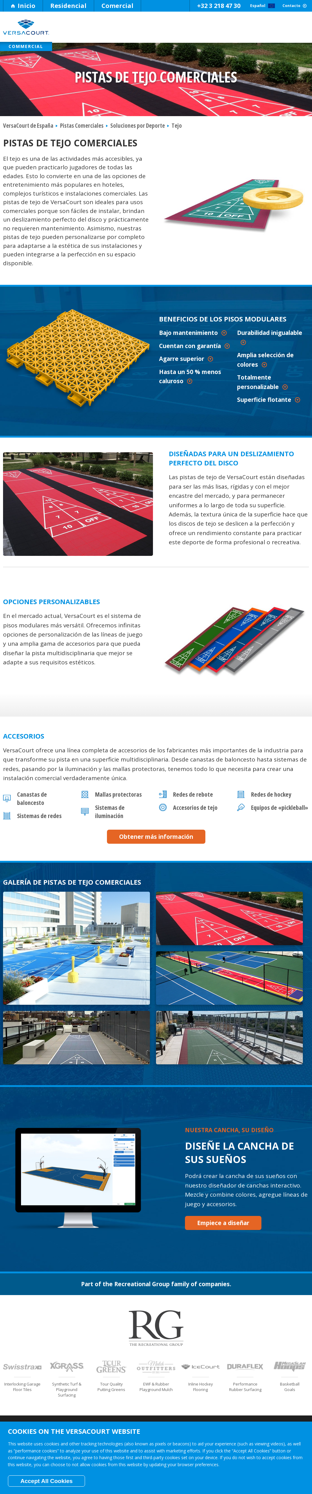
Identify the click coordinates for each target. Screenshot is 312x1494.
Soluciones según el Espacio (230, 29)
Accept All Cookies (46, 1481)
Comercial (117, 6)
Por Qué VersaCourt (86, 29)
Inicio (23, 6)
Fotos (277, 29)
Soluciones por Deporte (182, 29)
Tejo (177, 130)
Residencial (68, 6)
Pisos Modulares (134, 29)
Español (231, 6)
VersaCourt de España (28, 130)
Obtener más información (156, 841)
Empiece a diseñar (216, 1168)
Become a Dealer (290, 1387)
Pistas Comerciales (82, 130)
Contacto (283, 6)
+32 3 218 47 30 (177, 6)
